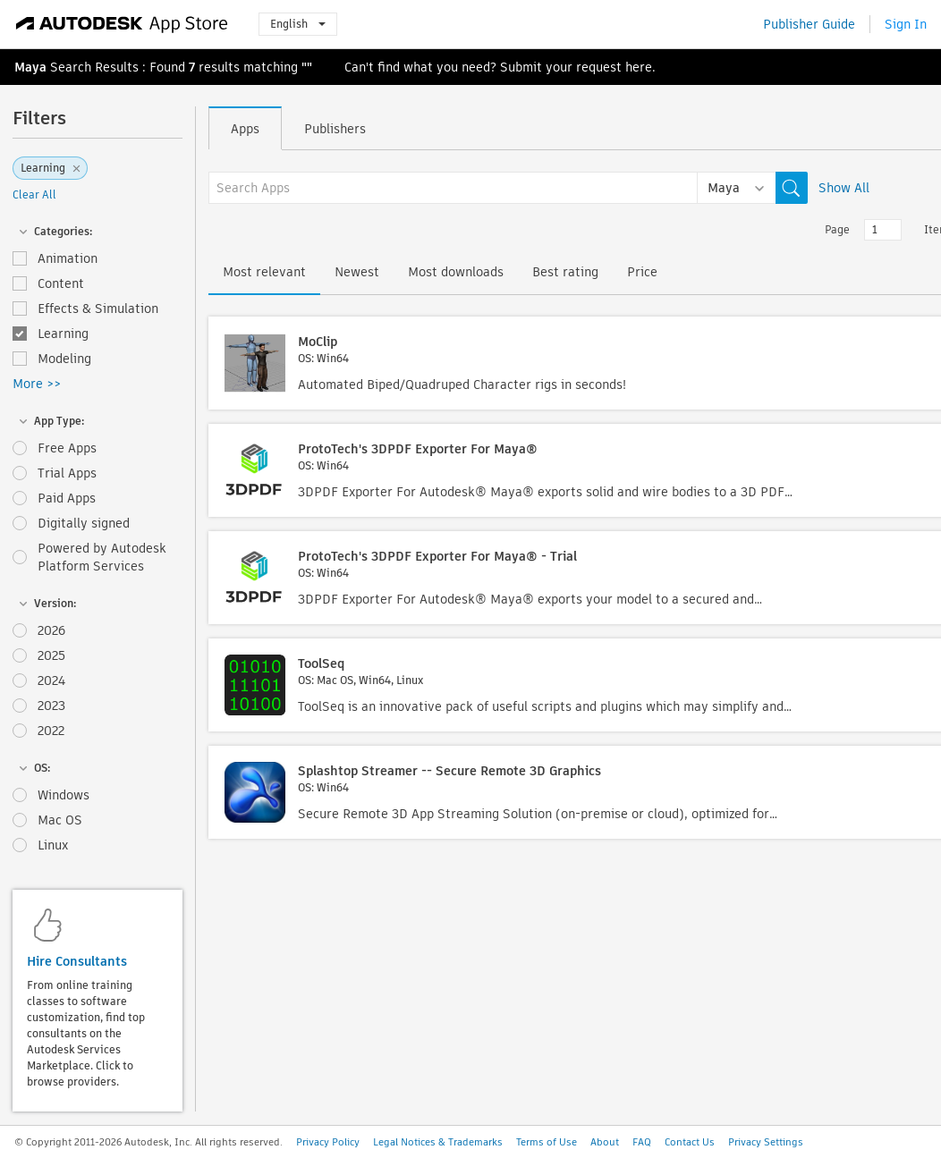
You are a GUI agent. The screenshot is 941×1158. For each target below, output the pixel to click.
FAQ (641, 1142)
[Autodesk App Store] (122, 24)
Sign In (906, 24)
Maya (30, 67)
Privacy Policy (328, 1142)
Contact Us (690, 1142)
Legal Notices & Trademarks (438, 1142)
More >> (37, 384)
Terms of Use (546, 1142)
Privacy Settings (765, 1142)
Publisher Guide (809, 24)
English (298, 23)
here (638, 67)
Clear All (34, 194)
